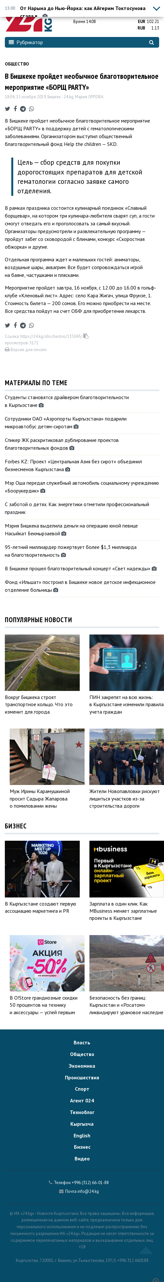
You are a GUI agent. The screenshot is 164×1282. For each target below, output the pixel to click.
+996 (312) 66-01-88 (90, 1182)
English (82, 1135)
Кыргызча (82, 1124)
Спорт (82, 1089)
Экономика (82, 1065)
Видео (82, 1158)
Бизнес (82, 1147)
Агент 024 (82, 1100)
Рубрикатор (26, 42)
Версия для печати (25, 349)
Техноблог (82, 1112)
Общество (17, 64)
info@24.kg (88, 1191)
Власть (82, 1042)
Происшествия (82, 1077)
